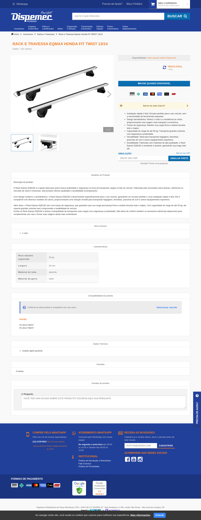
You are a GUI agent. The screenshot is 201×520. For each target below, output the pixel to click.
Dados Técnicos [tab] (100, 344)
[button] (197, 409)
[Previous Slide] (15, 93)
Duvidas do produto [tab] (100, 383)
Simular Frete (179, 158)
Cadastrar (166, 445)
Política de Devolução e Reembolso (95, 460)
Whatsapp (20, 4)
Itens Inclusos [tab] (100, 226)
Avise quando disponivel (154, 83)
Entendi (160, 515)
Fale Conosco (85, 463)
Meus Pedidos (134, 4)
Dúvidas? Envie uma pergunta (154, 163)
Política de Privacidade (89, 466)
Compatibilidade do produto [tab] (100, 296)
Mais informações (140, 515)
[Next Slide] (109, 93)
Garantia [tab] (100, 364)
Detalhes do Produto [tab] (100, 175)
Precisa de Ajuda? (112, 4)
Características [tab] (100, 246)
